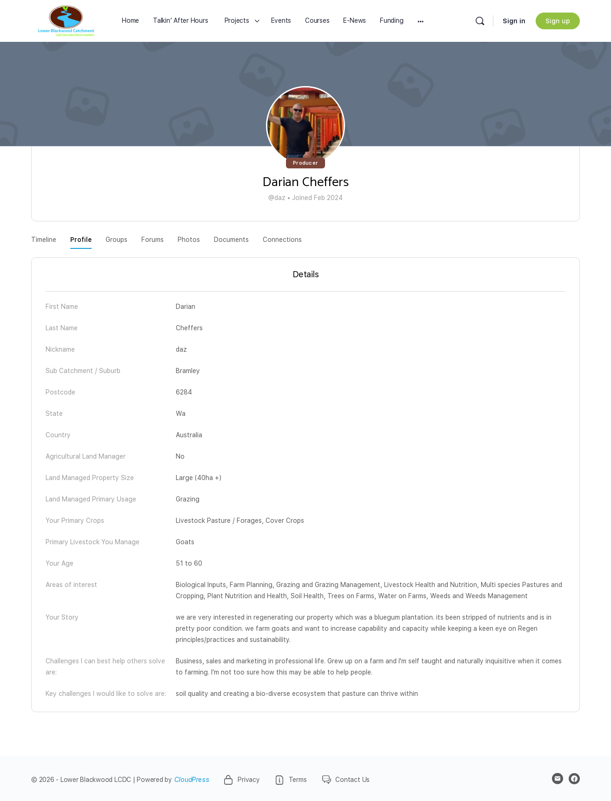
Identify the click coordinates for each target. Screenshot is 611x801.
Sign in (514, 21)
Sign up (557, 21)
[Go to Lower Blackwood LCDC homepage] (66, 21)
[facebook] (574, 778)
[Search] (480, 21)
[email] (557, 778)
